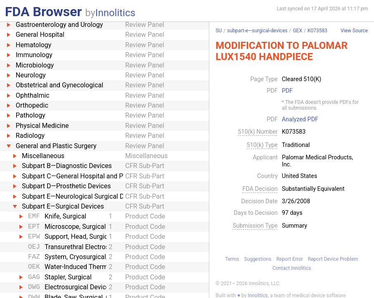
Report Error (289, 259)
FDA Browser (43, 11)
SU (218, 31)
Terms (232, 259)
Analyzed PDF (300, 119)
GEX (297, 31)
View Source (354, 31)
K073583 (317, 31)
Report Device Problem (333, 259)
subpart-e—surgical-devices (257, 31)
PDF (287, 91)
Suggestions (257, 259)
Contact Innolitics (291, 268)
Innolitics (115, 13)
